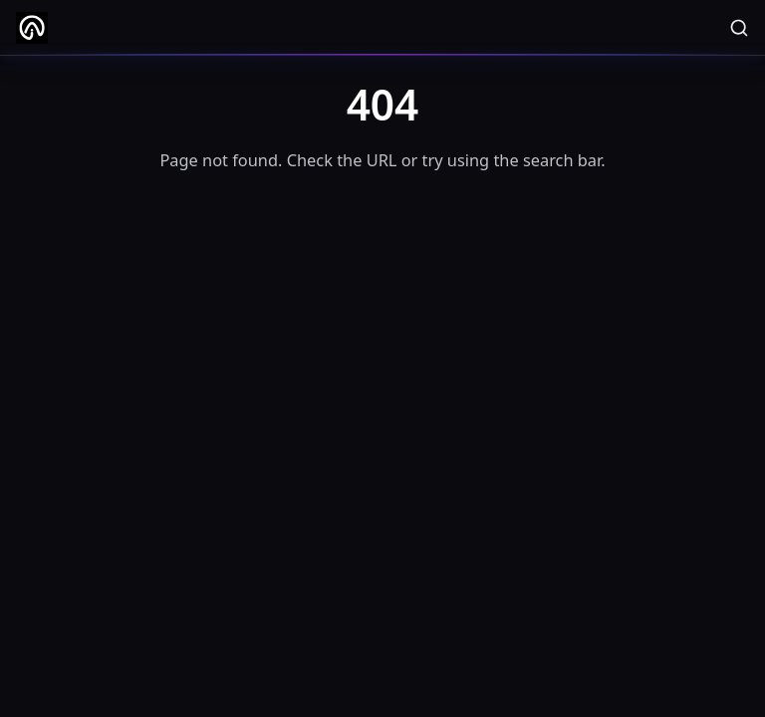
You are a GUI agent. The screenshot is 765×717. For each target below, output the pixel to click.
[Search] (739, 28)
